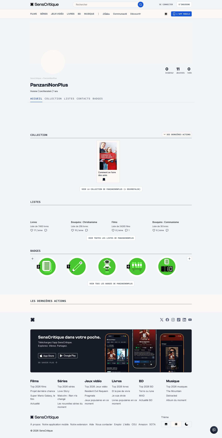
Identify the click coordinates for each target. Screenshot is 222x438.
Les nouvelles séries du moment (70, 405)
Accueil (36, 98)
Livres (117, 381)
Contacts (83, 98)
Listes (69, 98)
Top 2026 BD (146, 386)
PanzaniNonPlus (50, 78)
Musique (172, 381)
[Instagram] (173, 320)
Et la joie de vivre (121, 391)
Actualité (35, 403)
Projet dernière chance (42, 391)
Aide (91, 424)
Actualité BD (145, 400)
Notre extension (78, 424)
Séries (62, 381)
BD (141, 381)
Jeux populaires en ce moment (97, 402)
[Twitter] (161, 320)
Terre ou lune (146, 391)
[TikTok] (178, 320)
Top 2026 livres (120, 386)
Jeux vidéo (93, 381)
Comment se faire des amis (107, 173)
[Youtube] (190, 320)
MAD (142, 395)
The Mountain (173, 391)
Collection (53, 98)
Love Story (63, 391)
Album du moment (176, 400)
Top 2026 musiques (176, 386)
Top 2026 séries (66, 386)
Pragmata (90, 395)
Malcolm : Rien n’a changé (67, 397)
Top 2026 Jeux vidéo (96, 386)
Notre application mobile (55, 424)
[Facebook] (167, 320)
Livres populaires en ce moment (124, 402)
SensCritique (35, 78)
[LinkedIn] (184, 320)
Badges (98, 98)
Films (34, 381)
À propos (35, 424)
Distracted (171, 395)
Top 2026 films (38, 386)
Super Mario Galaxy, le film (42, 397)
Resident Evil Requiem (96, 391)
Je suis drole (119, 395)
